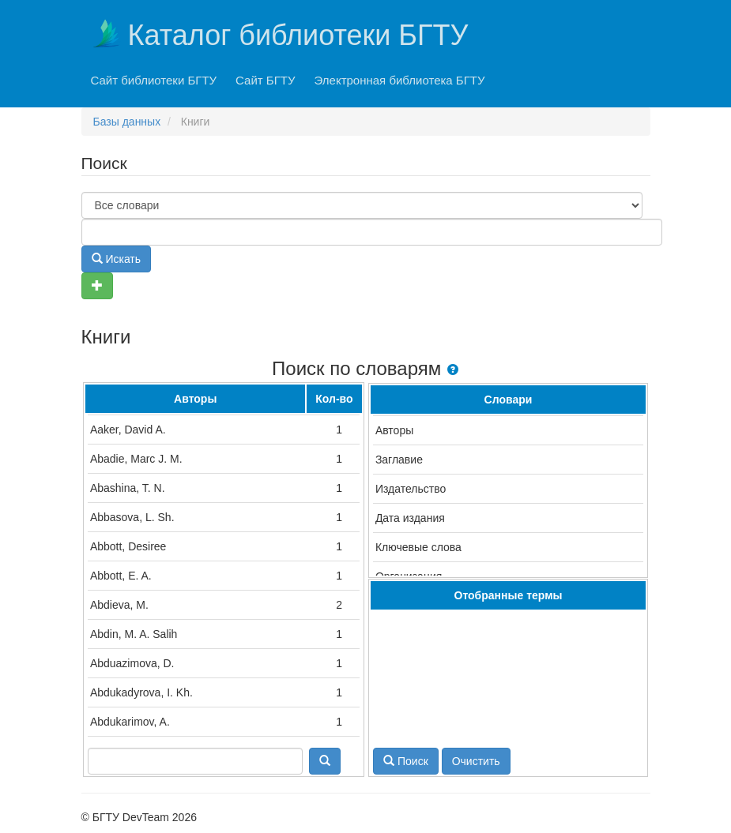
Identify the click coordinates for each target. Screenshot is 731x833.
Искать (116, 259)
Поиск (405, 761)
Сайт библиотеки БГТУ (154, 80)
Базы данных (127, 121)
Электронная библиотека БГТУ (400, 80)
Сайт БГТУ (265, 80)
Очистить (476, 761)
